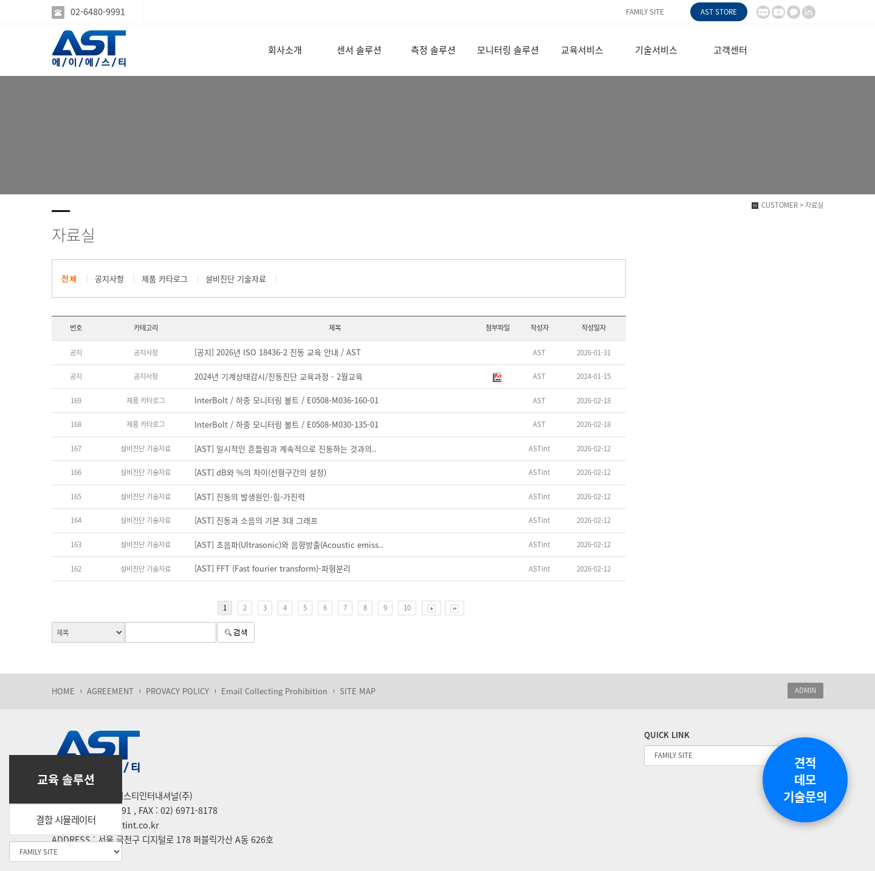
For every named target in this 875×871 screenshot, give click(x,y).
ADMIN (805, 690)
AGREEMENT (110, 691)
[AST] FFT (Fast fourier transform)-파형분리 (272, 568)
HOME (63, 691)
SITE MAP (358, 691)
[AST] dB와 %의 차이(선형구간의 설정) (260, 472)
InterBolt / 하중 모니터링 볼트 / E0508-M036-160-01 (286, 400)
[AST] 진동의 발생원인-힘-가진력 (249, 496)
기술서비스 (656, 49)
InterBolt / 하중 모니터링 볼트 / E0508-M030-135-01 (286, 424)
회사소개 (285, 49)
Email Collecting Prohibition (274, 691)
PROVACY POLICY (177, 691)
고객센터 (730, 49)
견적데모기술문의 (805, 779)
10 (407, 608)
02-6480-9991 (97, 11)
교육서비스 (582, 49)
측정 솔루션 (433, 49)
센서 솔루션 (359, 49)
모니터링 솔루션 (508, 49)
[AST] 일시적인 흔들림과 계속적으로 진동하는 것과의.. (285, 448)
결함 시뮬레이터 (65, 820)
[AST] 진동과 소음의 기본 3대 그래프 (256, 520)
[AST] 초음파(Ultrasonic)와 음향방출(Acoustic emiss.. (288, 544)
